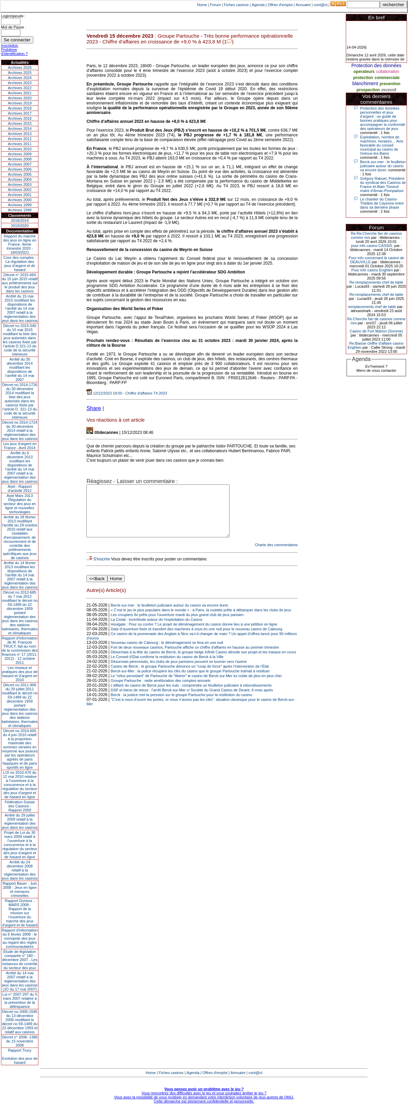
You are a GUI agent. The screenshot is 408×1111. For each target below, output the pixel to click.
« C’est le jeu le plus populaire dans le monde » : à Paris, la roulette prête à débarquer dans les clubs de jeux (201, 620)
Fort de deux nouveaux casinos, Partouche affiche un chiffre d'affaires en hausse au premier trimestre (195, 657)
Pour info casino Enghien (372, 270)
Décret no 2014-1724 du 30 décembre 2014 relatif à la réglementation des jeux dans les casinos (20, 430)
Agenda (258, 5)
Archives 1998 (20, 210)
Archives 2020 (20, 98)
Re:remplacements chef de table (376, 282)
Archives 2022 (20, 88)
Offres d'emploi (280, 5)
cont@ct (321, 5)
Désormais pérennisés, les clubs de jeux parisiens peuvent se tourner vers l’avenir (179, 672)
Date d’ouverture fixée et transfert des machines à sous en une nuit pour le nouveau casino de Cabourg (196, 639)
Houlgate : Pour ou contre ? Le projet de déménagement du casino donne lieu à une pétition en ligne (194, 634)
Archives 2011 (20, 144)
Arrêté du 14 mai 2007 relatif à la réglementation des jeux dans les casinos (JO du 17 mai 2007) (20, 981)
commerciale (387, 77)
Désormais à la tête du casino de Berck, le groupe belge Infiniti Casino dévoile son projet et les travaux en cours (203, 662)
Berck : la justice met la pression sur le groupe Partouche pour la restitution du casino (181, 705)
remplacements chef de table (372, 307)
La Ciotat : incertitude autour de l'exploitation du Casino (156, 630)
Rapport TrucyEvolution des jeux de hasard (20, 1056)
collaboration (387, 71)
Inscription (9, 45)
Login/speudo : (13, 16)
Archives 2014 (20, 129)
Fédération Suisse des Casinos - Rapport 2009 (20, 806)
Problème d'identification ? (14, 51)
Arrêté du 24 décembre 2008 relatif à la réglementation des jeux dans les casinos (20, 870)
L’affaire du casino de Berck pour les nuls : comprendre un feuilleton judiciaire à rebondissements (191, 695)
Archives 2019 (20, 103)
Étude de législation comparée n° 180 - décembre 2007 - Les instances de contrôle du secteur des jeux (19, 960)
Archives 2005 (20, 174)
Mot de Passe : (13, 27)
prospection (368, 90)
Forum (215, 5)
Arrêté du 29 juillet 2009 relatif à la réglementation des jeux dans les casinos (20, 821)
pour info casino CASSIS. (372, 246)
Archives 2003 (20, 185)
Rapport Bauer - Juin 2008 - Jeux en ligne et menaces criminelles (19, 889)
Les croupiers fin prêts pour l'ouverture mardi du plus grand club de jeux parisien (177, 625)
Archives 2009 (20, 154)
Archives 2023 (20, 83)
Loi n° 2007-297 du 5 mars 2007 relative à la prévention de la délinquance (19, 1000)
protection (363, 77)
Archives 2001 (20, 195)
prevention (389, 83)
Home (202, 5)
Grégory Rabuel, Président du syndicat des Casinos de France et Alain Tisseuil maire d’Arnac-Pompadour (383, 184)
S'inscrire (101, 569)
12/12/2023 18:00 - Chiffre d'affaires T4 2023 (126, 393)
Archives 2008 (20, 159)
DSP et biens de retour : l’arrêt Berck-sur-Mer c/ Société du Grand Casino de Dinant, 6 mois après (192, 700)
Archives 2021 (20, 93)
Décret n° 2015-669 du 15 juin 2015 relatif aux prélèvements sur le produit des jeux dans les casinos (19, 283)
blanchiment (365, 83)
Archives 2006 (20, 169)
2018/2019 (20, 220)
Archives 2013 (20, 134)
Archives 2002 (20, 190)
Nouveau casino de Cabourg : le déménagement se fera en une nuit (167, 653)
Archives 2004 (20, 179)
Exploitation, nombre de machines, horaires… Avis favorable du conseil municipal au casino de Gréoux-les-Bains (381, 145)
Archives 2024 (20, 78)
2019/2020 (20, 226)
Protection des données (376, 65)
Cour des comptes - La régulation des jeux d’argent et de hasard (19, 263)
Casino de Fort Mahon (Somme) (376, 331)
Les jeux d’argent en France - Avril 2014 (19, 446)
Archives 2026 (20, 67)
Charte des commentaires (276, 555)
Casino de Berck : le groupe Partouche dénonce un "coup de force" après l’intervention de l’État (190, 676)
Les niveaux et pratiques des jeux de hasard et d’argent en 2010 (20, 674)
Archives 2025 (20, 73)
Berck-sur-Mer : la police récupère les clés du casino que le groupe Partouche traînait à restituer (190, 681)
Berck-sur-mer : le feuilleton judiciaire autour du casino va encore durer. (170, 615)
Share (93, 408)
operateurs (364, 71)
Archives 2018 (20, 108)
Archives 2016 (20, 118)
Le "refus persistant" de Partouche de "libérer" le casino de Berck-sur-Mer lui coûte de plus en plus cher (196, 686)
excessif (388, 90)
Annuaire (303, 5)
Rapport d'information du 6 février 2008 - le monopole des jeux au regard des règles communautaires (20, 938)
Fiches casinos (236, 5)
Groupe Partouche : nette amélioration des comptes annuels (161, 691)
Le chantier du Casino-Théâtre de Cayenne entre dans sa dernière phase (382, 203)
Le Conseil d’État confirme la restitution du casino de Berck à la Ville (167, 667)
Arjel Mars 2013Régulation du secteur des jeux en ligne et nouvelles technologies (19, 504)
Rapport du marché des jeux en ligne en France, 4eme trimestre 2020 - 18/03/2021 (19, 244)
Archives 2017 (20, 113)
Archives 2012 (20, 139)
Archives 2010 (20, 149)
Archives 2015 (20, 123)
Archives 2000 (20, 200)
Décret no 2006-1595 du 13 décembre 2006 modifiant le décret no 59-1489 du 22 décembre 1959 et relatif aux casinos (20, 1022)
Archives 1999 (20, 205)
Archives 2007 (20, 164)
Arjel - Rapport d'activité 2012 (20, 488)
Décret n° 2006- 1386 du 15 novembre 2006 (20, 1041)
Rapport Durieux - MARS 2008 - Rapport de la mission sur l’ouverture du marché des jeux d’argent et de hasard (19, 913)
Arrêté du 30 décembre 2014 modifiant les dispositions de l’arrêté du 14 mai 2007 (19, 369)
